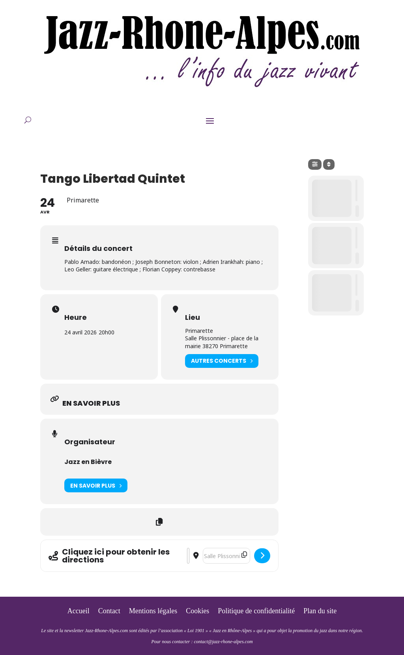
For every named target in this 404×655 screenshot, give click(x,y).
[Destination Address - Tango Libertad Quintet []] (226, 556)
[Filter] (315, 164)
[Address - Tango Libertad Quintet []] (188, 556)
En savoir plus (96, 485)
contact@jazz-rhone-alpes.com (223, 641)
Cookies (197, 611)
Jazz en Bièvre (88, 461)
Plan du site (320, 611)
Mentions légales (153, 611)
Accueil (78, 611)
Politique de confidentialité (256, 611)
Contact (109, 611)
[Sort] (329, 164)
